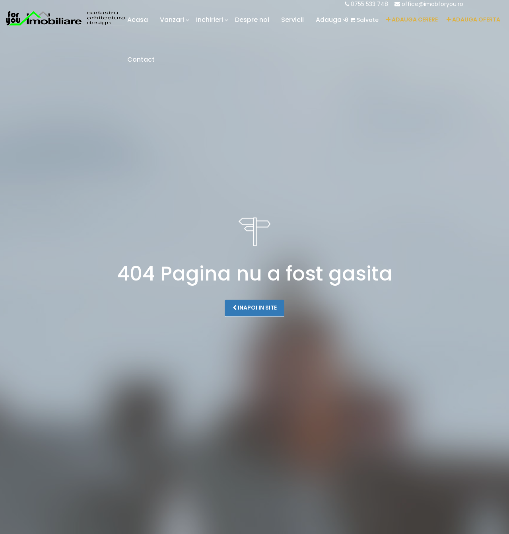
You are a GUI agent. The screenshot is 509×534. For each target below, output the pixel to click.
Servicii (292, 19)
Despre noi (252, 19)
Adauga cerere (412, 19)
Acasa (137, 19)
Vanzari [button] (172, 19)
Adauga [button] (329, 19)
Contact (141, 59)
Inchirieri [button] (209, 19)
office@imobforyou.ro (428, 4)
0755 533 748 (366, 4)
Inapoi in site (255, 308)
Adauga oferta (473, 19)
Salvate (362, 20)
